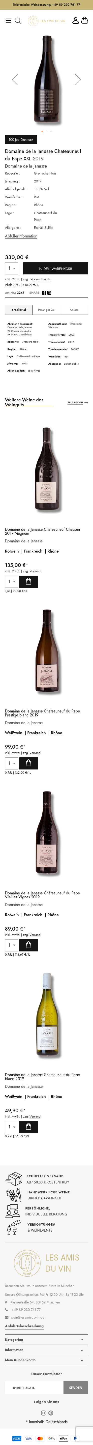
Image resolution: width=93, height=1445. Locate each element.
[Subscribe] (75, 1387)
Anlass (74, 310)
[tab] (19, 310)
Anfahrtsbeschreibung (24, 1326)
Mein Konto (75, 20)
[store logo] (46, 21)
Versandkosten (40, 279)
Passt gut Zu (46, 310)
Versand (35, 571)
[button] (15, 79)
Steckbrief (19, 310)
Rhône (53, 551)
